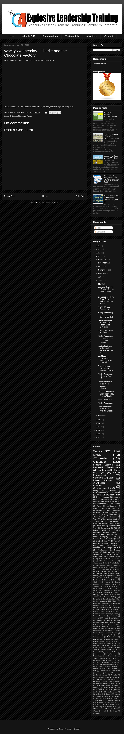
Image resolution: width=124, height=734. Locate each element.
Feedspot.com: (99, 72)
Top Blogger (109, 700)
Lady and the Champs (100, 639)
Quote (117, 470)
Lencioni (114, 641)
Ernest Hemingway (100, 537)
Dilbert (118, 599)
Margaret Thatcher (107, 647)
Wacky (29, 116)
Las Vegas (114, 639)
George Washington (99, 616)
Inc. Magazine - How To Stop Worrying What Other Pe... (105, 359)
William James (112, 707)
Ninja (114, 658)
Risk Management (99, 504)
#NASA (117, 556)
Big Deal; (103, 571)
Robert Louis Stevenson (108, 546)
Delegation (96, 599)
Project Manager (102, 480)
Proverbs (114, 675)
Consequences (107, 590)
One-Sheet (116, 660)
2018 (98, 249)
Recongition (97, 681)
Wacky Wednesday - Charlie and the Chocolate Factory (105, 339)
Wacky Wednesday (105, 403)
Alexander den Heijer (100, 563)
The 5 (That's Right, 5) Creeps (106, 331)
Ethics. (114, 605)
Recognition (112, 679)
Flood (95, 611)
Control (117, 590)
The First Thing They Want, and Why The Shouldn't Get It (111, 179)
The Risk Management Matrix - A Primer (110, 114)
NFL (94, 515)
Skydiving (104, 692)
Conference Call (111, 588)
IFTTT (104, 626)
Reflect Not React (105, 400)
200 (106, 559)
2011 (98, 434)
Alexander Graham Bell (111, 524)
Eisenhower (97, 510)
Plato (95, 671)
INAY (110, 626)
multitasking (111, 506)
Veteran (114, 552)
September (102, 270)
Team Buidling (115, 696)
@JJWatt (99, 561)
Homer (109, 624)
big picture (113, 711)
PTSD (101, 666)
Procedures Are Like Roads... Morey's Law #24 (105, 368)
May (100, 284)
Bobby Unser (113, 571)
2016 (98, 256)
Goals (98, 541)
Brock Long (97, 580)
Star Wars (116, 548)
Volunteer (96, 704)
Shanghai (96, 548)
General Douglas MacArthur (103, 539)
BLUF (95, 569)
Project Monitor (101, 675)
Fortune (109, 611)
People (95, 668)
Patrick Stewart (112, 666)
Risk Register (115, 683)
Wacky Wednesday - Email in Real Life (105, 376)
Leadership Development (106, 467)
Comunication (97, 588)
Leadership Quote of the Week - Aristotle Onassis (105, 409)
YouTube (96, 521)
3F (115, 559)
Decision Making (110, 597)
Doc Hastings (100, 601)
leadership (98, 485)
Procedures (99, 673)
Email (95, 603)
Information (102, 628)
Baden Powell (106, 569)
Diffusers (114, 532)
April (100, 415)
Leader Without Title (100, 641)
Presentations (50, 36)
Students (109, 694)
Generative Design (99, 614)
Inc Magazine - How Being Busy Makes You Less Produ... (106, 300)
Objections (96, 660)
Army (110, 565)
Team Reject (100, 698)
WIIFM (105, 704)
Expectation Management (101, 607)
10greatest (98, 559)
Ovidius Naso (115, 662)
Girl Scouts (113, 616)
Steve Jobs (114, 692)
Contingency (110, 508)
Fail (97, 609)
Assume (104, 567)
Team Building (115, 504)
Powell (112, 491)
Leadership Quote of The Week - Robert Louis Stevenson (105, 323)
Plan (115, 499)
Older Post (80, 196)
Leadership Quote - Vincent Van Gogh (111, 157)
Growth (117, 618)
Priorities (96, 543)
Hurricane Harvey (102, 512)
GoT (118, 539)
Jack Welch (108, 630)
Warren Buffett (115, 704)
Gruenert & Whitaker (104, 620)
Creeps (107, 592)
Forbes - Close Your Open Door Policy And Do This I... (106, 394)
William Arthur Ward (109, 519)
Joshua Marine (112, 637)
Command (98, 478)
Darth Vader (104, 595)
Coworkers (99, 592)
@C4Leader (99, 483)
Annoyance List (101, 565)
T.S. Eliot (98, 696)
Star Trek (106, 548)
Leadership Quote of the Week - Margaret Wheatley (105, 385)
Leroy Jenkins (98, 643)
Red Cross (108, 681)
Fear (114, 537)
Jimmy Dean (97, 635)
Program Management (113, 673)
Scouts (110, 690)
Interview (111, 628)
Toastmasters (112, 517)
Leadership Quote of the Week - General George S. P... (105, 349)
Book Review (97, 573)
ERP (95, 534)
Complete (116, 493)
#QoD (102, 472)
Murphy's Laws (112, 654)
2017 (98, 253)
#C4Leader (100, 458)
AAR (106, 521)
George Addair (113, 614)
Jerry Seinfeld (112, 633)
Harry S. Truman (107, 622)
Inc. (105, 541)
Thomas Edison (112, 698)
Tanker (106, 696)
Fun (116, 611)
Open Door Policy (102, 662)
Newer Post (9, 196)
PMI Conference (106, 664)
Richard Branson (110, 543)
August (101, 273)
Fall (109, 609)
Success (117, 694)
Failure (103, 609)
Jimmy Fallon (109, 635)
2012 (98, 430)
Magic (109, 645)
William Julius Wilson (101, 709)
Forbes (102, 611)
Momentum (99, 654)
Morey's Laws (99, 491)
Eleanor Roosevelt (113, 510)
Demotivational (108, 599)
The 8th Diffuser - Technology (105, 308)
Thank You (97, 517)
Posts (98, 228)
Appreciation (115, 495)
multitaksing (107, 556)
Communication (102, 497)
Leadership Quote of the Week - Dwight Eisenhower (111, 136)
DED (115, 528)
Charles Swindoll (111, 586)
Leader (112, 478)
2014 (98, 423)
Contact (108, 36)
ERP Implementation (109, 534)
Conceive (101, 495)
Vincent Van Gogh (101, 554)
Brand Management (106, 575)
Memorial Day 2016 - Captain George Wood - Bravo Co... (106, 290)
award (104, 711)
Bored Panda (109, 573)
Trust (95, 519)
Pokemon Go (103, 671)
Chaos (115, 580)
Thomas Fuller (98, 700)
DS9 (94, 595)
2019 (98, 246)
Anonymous (97, 501)
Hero (101, 624)
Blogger (76, 729)
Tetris (99, 506)
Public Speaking (98, 677)
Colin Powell (100, 526)
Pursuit (109, 677)
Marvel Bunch (106, 649)
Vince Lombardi (112, 702)
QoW (103, 515)
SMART (102, 690)
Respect (105, 683)
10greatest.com (99, 63)
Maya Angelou (106, 652)
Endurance (105, 603)
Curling (115, 592)
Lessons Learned (103, 465)
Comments (100, 232)
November (102, 263)
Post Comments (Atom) (49, 203)
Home (11, 36)
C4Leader (13, 116)
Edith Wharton (112, 601)
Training (106, 552)
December (102, 259)
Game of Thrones (111, 501)
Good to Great (108, 618)
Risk (94, 546)
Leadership (103, 470)
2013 (98, 427)
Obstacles (106, 660)
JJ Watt (114, 541)
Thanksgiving (102, 550)
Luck (102, 645)
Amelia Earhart (115, 563)
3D (111, 559)
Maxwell (114, 512)
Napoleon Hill (109, 656)
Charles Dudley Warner (101, 582)
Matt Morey (22, 116)
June (100, 280)
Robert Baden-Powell (103, 685)
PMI (97, 664)
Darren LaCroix (100, 530)
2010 (98, 437)
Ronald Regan (108, 687)
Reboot (99, 679)
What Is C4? (28, 36)
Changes (107, 580)
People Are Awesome (109, 668)
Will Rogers (100, 707)
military (95, 713)
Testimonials (72, 36)
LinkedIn (110, 643)
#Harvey (96, 508)
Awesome (114, 567)
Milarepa (117, 652)
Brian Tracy (114, 578)
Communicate (100, 488)
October (101, 266)
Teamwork (113, 515)
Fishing (115, 609)
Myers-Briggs (97, 656)
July (100, 277)
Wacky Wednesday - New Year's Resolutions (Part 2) (111, 198)
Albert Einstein (112, 561)
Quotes (117, 677)
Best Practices (99, 493)
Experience (116, 607)
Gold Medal (97, 618)
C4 (113, 488)
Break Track (103, 578)
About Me (91, 36)
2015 (98, 420)
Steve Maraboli (98, 694)
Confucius (96, 590)
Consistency (105, 528)
